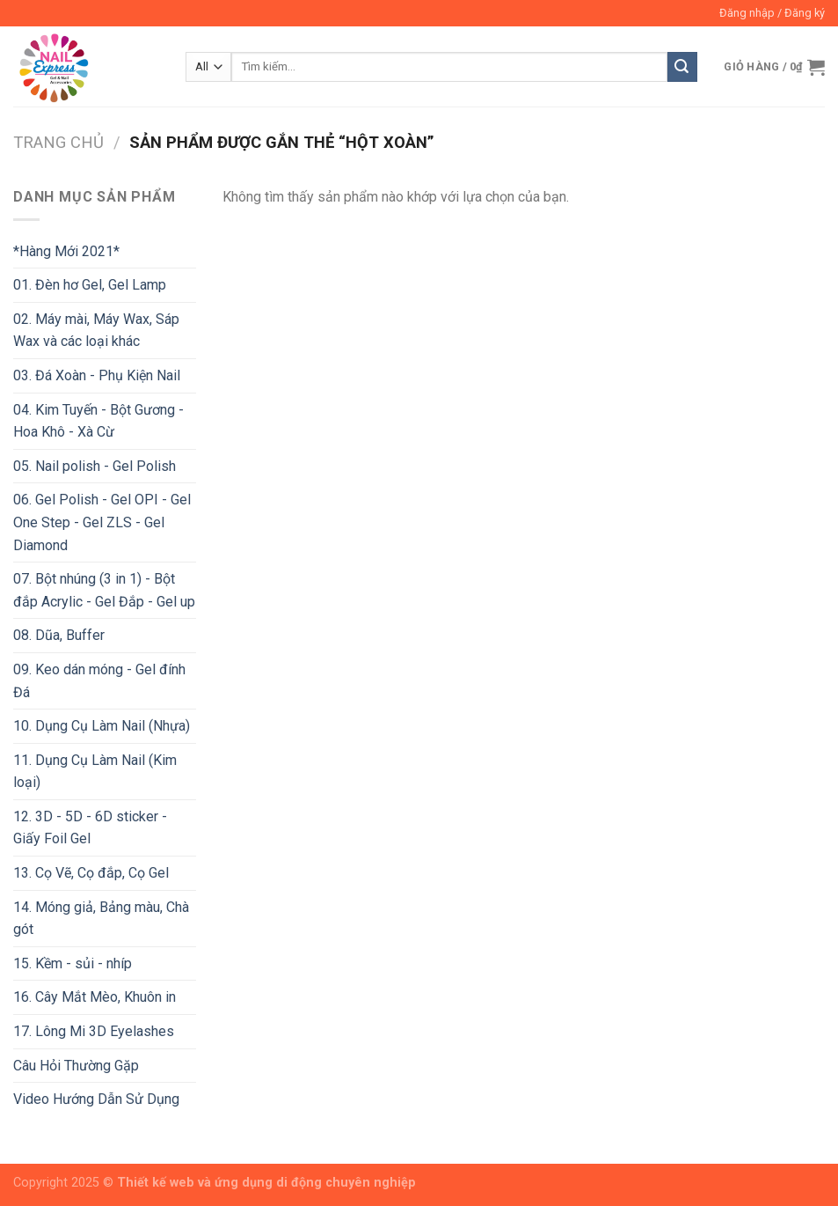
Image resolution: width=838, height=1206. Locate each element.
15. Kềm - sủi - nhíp (72, 963)
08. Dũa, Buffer (59, 635)
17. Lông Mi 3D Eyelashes (93, 1031)
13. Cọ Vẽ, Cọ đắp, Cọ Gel (91, 872)
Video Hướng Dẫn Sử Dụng (96, 1099)
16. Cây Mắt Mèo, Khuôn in (94, 997)
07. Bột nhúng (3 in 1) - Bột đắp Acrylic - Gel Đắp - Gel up (104, 590)
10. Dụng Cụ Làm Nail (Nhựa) (101, 725)
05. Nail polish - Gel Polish (94, 466)
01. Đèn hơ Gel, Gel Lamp (89, 284)
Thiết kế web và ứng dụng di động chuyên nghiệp (266, 1182)
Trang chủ (58, 142)
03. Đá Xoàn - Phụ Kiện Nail (96, 375)
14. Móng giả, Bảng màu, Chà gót (101, 918)
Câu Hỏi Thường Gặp (76, 1065)
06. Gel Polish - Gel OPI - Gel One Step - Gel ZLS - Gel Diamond (102, 522)
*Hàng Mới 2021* (66, 251)
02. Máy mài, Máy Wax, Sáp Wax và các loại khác (96, 330)
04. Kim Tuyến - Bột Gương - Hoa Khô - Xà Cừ (98, 421)
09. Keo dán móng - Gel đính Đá (99, 681)
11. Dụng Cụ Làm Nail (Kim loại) (95, 771)
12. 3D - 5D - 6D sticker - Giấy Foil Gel (90, 828)
